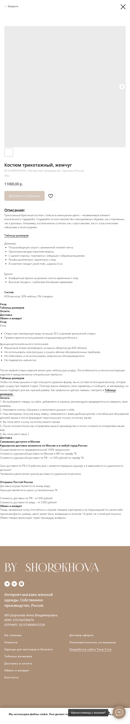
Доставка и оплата (18, 663)
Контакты (11, 677)
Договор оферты (81, 635)
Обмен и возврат (17, 670)
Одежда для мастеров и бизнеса (28, 649)
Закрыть (13, 6)
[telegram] (7, 584)
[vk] (14, 584)
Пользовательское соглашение (92, 642)
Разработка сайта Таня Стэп (90, 649)
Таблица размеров (16, 235)
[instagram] (21, 584)
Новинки (11, 642)
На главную (13, 635)
